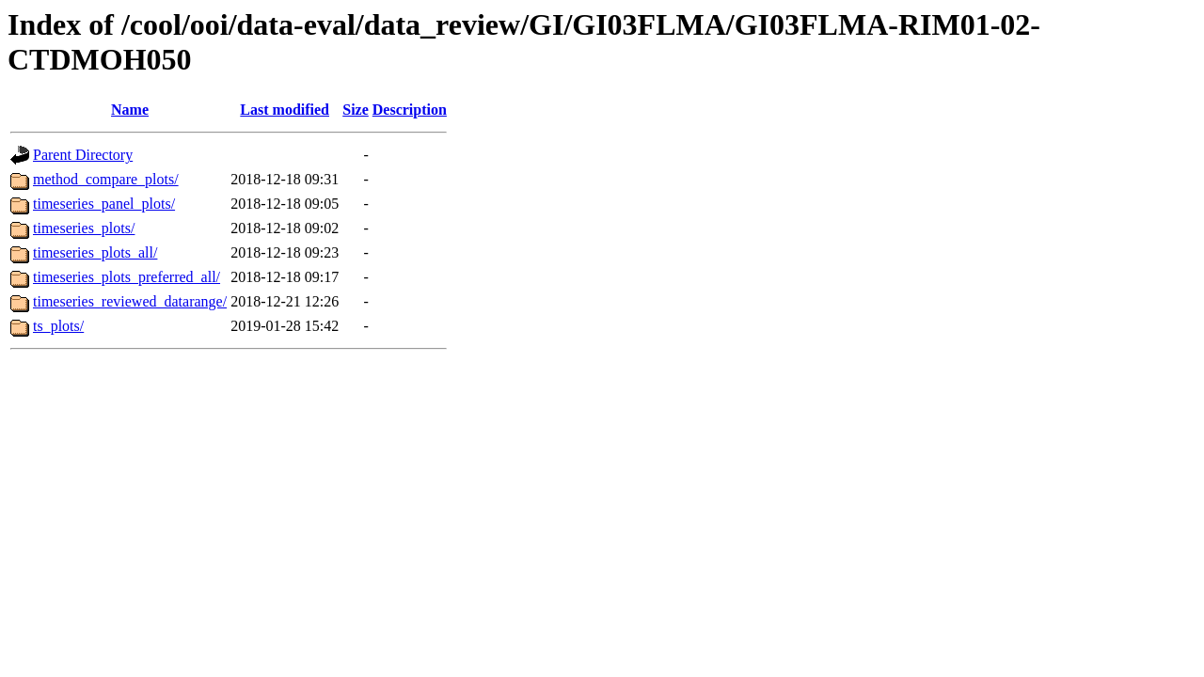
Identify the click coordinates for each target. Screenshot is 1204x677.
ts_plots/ (58, 326)
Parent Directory (83, 155)
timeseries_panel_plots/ (104, 204)
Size (355, 110)
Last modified (284, 110)
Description (409, 110)
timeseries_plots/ (84, 228)
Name (130, 110)
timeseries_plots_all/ (95, 252)
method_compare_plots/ (106, 179)
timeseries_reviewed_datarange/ (130, 301)
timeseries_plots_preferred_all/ (126, 277)
